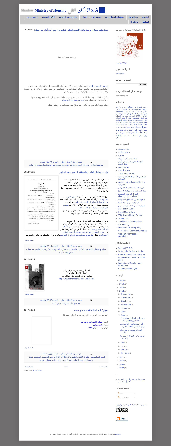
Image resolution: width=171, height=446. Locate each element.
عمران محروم (59, 165)
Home (66, 367)
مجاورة (121, 155)
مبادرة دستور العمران (68, 17)
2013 (121, 287)
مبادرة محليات (124, 152)
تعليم (117, 122)
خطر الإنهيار (68, 360)
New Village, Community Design (132, 231)
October (125, 301)
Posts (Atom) (37, 370)
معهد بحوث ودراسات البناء (129, 202)
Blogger (117, 434)
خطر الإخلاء (78, 360)
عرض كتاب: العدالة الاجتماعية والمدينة (91, 310)
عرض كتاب (56, 303)
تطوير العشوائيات (58, 249)
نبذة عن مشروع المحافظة (73, 100)
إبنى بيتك (123, 107)
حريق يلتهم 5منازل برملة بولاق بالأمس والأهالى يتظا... (132, 319)
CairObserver (124, 170)
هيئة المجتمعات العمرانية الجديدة (132, 191)
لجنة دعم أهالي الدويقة (128, 158)
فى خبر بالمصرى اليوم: (98, 86)
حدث (141, 122)
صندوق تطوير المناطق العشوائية (131, 199)
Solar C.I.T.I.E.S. (125, 248)
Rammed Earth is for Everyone (131, 254)
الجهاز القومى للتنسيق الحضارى (131, 206)
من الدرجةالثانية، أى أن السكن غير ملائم (91, 202)
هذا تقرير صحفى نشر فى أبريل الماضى (76, 235)
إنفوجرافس (138, 107)
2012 (121, 291)
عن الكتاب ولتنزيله (121, 63)
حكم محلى (45, 249)
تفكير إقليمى (124, 122)
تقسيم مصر (132, 122)
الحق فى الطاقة (139, 114)
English (134, 22)
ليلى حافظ (91, 327)
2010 (121, 360)
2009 (121, 364)
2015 (121, 280)
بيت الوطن (143, 118)
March (124, 349)
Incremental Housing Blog (129, 227)
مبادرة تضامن (123, 149)
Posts (120, 393)
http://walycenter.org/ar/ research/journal (77, 279)
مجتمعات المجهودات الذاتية (40, 165)
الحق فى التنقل (83, 165)
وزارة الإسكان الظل (68, 162)
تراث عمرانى (68, 303)
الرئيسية (145, 17)
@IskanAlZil (120, 73)
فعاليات (126, 130)
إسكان (94, 165)
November (126, 297)
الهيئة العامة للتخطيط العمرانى (131, 187)
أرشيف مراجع (32, 17)
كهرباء (135, 130)
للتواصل (145, 22)
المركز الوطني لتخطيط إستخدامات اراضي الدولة (128, 195)
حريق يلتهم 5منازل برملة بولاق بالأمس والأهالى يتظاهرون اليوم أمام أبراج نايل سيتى (71, 30)
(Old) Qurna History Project (130, 215)
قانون (37, 249)
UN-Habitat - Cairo (126, 209)
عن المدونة (133, 17)
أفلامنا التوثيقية (48, 17)
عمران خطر (71, 165)
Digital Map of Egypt (127, 212)
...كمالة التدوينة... (29, 240)
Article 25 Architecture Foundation (128, 235)
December (126, 294)
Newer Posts (29, 367)
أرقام (117, 107)
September (126, 304)
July (123, 311)
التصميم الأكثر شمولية (132, 111)
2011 (121, 357)
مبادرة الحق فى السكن (91, 17)
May (123, 342)
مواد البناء (134, 135)
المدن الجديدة (126, 118)
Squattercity (123, 218)
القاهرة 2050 (72, 249)
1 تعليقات (44, 162)
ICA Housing (123, 224)
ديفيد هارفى (98, 325)
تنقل (137, 122)
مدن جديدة (127, 135)
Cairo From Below (126, 173)
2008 (121, 368)
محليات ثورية (123, 167)
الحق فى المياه (130, 116)
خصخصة (124, 124)
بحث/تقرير (136, 118)
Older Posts (104, 367)
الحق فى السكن (86, 249)
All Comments (123, 397)
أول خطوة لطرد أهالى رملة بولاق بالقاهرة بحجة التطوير (83, 172)
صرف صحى (119, 127)
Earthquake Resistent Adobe (130, 251)
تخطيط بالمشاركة (121, 120)
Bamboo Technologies (128, 268)
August (124, 308)
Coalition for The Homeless (130, 221)
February (125, 353)
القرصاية (118, 118)
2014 (121, 284)
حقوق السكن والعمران (114, 17)
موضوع (141, 135)
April (123, 346)
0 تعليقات (44, 246)
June (123, 315)
